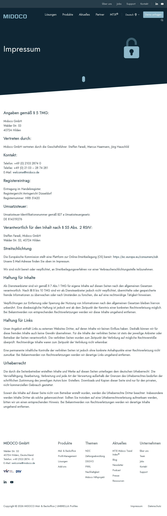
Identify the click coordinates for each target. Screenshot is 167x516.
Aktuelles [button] (84, 15)
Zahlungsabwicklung (95, 456)
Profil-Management (67, 456)
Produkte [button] (67, 15)
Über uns (107, 4)
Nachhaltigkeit (92, 472)
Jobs (119, 4)
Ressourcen (118, 481)
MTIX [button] (114, 14)
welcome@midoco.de (26, 172)
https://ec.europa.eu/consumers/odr (135, 257)
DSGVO (89, 461)
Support (130, 4)
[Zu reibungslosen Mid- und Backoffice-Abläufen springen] (83, 79)
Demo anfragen (153, 14)
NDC (88, 451)
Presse (115, 475)
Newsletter (117, 465)
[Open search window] (162, 20)
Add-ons (62, 466)
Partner (100, 15)
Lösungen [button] (51, 15)
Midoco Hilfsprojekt (95, 477)
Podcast (116, 470)
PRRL (88, 466)
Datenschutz (154, 506)
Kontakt (144, 4)
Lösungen (63, 461)
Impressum (136, 506)
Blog (114, 459)
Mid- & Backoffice (67, 451)
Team (142, 456)
